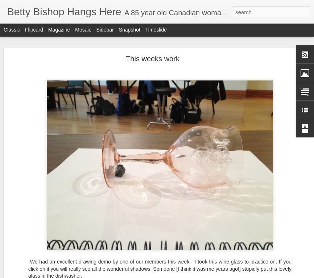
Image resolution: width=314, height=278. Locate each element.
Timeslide (156, 30)
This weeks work (152, 59)
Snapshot (129, 30)
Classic (12, 30)
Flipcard (34, 30)
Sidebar (105, 30)
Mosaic (83, 30)
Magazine (59, 30)
